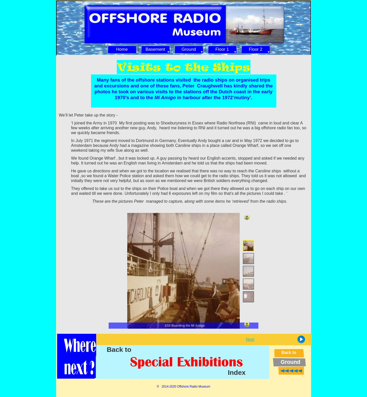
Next (250, 339)
